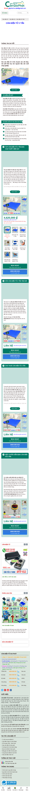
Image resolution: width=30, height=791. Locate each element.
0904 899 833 (12, 678)
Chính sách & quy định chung (9, 770)
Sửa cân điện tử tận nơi (7, 754)
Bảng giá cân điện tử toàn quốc (9, 750)
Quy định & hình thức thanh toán (9, 772)
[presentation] (24, 197)
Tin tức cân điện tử (8, 736)
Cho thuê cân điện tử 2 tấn (15, 366)
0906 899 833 (12, 681)
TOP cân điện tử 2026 (8, 625)
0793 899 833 (12, 685)
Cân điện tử (5, 19)
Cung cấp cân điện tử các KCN (9, 752)
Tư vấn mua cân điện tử (7, 739)
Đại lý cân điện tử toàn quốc (8, 749)
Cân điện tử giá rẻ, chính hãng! (9, 741)
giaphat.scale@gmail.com (17, 8)
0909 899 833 (12, 671)
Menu (6, 13)
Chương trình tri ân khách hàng (9, 747)
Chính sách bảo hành (7, 773)
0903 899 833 (12, 674)
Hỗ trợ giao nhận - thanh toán (9, 743)
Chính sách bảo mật (7, 775)
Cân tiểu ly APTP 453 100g (9, 576)
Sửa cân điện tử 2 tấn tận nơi (16, 281)
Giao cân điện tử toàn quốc (8, 745)
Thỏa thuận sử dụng (7, 777)
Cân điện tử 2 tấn (20, 19)
